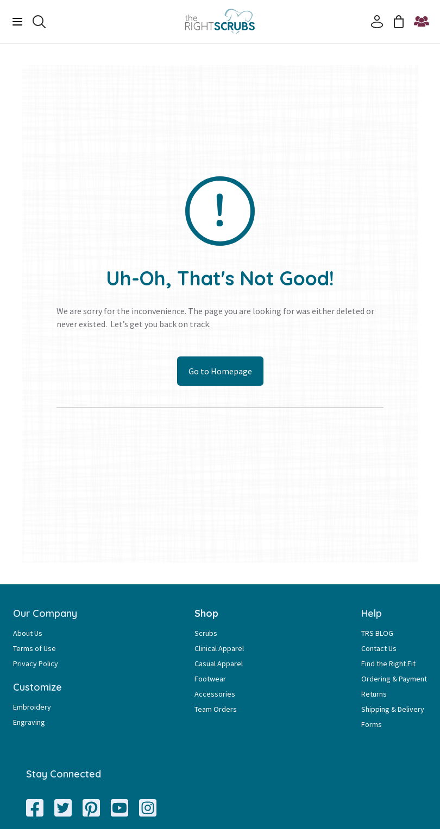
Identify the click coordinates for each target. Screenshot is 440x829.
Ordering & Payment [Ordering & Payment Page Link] (394, 679)
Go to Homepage (220, 371)
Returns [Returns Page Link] (374, 694)
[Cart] (398, 21)
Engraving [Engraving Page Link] (29, 722)
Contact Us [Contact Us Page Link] (379, 648)
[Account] (377, 21)
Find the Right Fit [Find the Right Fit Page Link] (388, 663)
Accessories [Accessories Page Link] (214, 694)
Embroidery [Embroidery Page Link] (32, 707)
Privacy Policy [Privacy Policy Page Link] (35, 663)
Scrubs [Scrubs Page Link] (205, 633)
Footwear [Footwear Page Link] (210, 679)
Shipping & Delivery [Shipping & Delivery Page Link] (392, 709)
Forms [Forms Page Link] (371, 724)
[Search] (39, 21)
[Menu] (17, 21)
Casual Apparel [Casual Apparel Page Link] (218, 663)
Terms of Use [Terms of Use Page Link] (34, 648)
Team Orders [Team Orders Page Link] (215, 709)
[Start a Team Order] (421, 21)
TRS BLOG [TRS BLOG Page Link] (377, 633)
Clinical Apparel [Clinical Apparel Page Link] (219, 648)
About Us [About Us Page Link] (27, 633)
